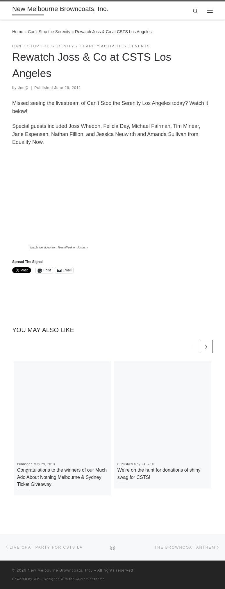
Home (17, 31)
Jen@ (23, 88)
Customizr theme (90, 579)
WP (36, 579)
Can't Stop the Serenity (49, 31)
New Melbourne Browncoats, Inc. (60, 570)
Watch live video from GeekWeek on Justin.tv (59, 247)
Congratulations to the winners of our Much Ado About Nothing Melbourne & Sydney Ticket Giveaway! (62, 477)
